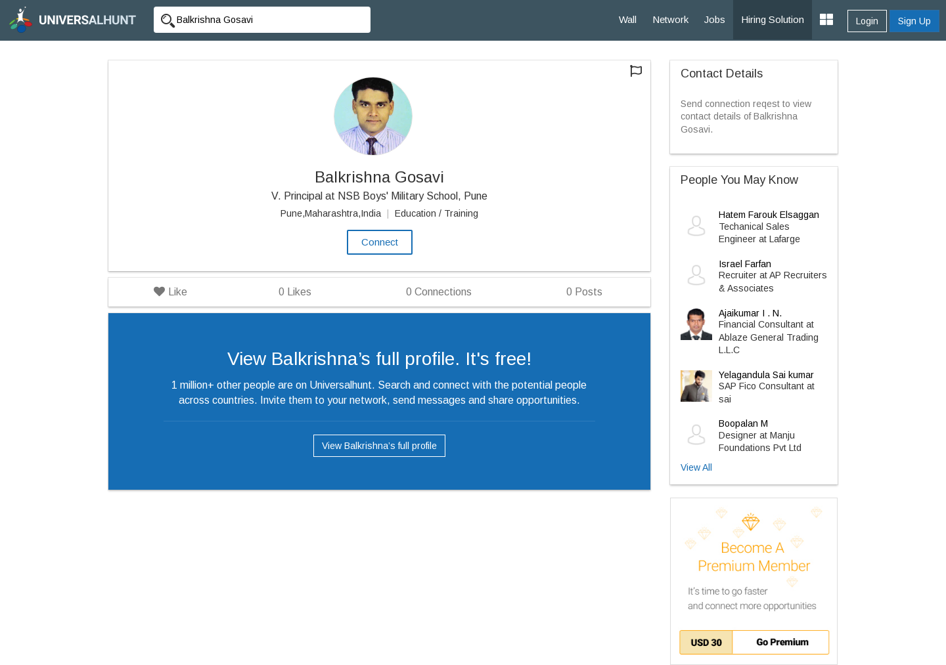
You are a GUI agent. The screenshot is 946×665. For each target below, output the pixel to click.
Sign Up (914, 21)
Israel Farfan (745, 264)
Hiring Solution (772, 19)
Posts (584, 291)
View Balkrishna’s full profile (379, 445)
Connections (439, 291)
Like (170, 291)
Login (867, 21)
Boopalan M (743, 423)
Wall (628, 19)
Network (670, 19)
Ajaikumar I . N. (750, 313)
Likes (295, 291)
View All (696, 467)
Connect (379, 241)
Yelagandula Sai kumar (766, 375)
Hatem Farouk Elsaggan (769, 214)
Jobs (714, 19)
